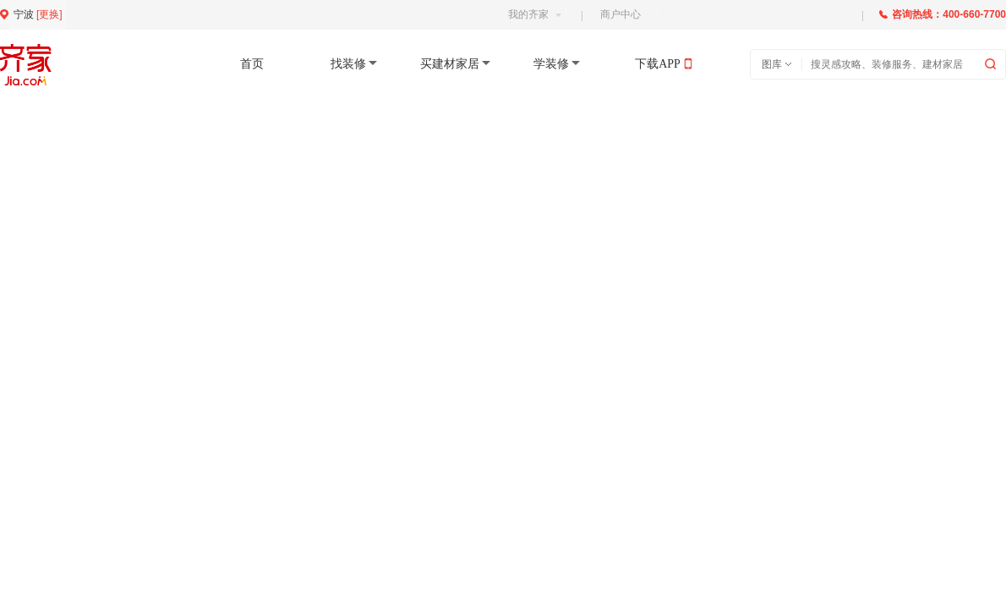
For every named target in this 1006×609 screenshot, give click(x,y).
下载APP (658, 64)
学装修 (551, 64)
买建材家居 (449, 64)
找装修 (348, 64)
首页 (252, 64)
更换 (49, 14)
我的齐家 (534, 14)
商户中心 (620, 14)
